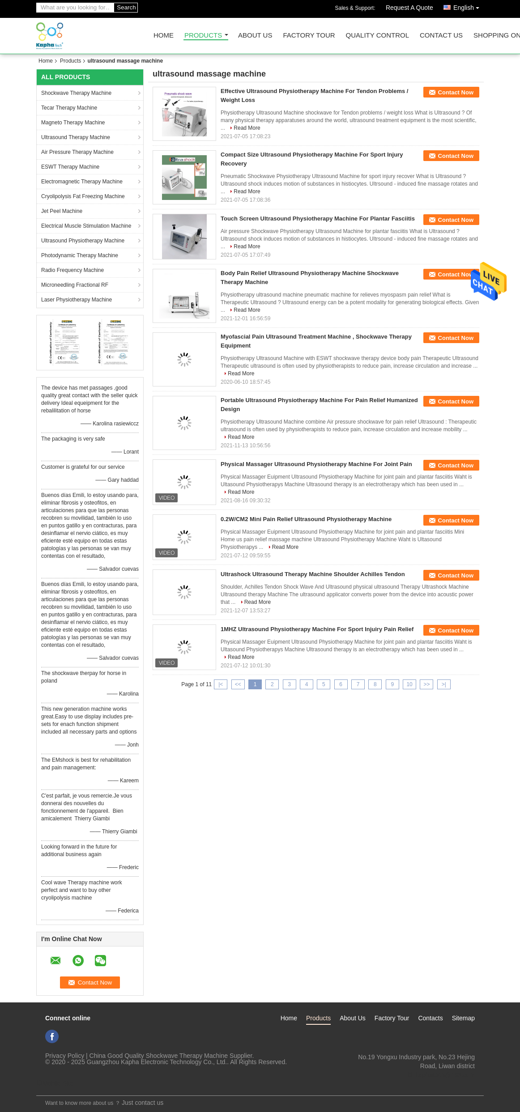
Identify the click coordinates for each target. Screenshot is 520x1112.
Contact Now (455, 92)
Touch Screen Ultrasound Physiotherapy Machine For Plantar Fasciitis (318, 218)
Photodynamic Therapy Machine (79, 255)
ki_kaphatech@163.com (441, 1074)
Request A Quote (409, 7)
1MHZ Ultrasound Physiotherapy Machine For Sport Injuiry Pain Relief (317, 629)
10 (409, 684)
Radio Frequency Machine (72, 270)
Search (126, 7)
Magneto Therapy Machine (73, 122)
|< (220, 684)
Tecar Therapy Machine (69, 108)
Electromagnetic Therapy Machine (82, 181)
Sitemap (463, 1018)
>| (444, 684)
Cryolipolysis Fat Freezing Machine (83, 196)
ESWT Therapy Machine (70, 167)
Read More (247, 128)
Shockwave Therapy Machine (76, 93)
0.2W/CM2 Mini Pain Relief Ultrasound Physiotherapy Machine (306, 519)
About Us (255, 35)
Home (163, 35)
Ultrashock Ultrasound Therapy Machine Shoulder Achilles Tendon (313, 574)
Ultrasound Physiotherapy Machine (82, 241)
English (468, 6)
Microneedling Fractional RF (74, 285)
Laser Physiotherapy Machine (76, 300)
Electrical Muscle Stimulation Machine (86, 226)
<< (238, 684)
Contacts (430, 1018)
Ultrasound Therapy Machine (75, 137)
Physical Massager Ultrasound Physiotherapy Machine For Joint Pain (316, 464)
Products (203, 35)
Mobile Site (54, 1083)
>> (426, 684)
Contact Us (441, 35)
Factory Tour (309, 35)
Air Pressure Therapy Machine (77, 152)
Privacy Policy (64, 1055)
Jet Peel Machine (61, 211)
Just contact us (142, 1102)
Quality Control (377, 35)
